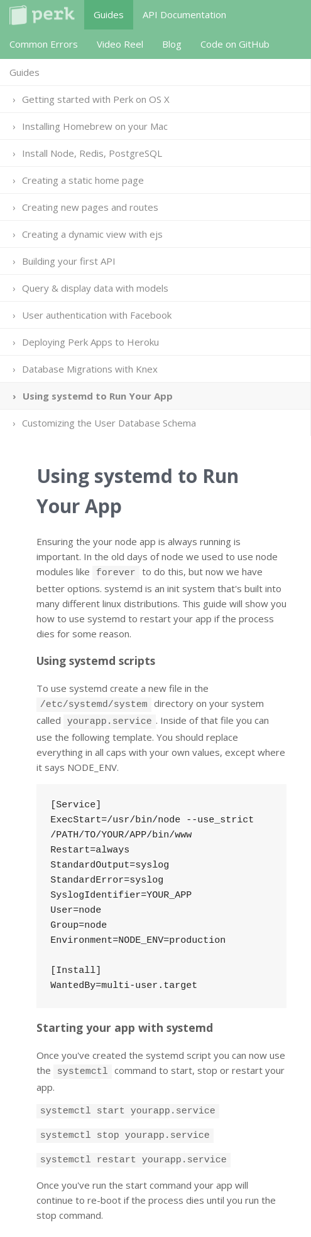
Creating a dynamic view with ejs (92, 234)
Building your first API (69, 261)
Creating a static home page (83, 180)
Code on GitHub (235, 44)
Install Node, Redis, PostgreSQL (92, 153)
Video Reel (120, 44)
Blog (172, 44)
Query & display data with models (95, 288)
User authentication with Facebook (97, 315)
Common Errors (43, 44)
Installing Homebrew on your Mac (95, 126)
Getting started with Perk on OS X (96, 99)
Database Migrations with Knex (90, 369)
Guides (109, 14)
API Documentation (184, 14)
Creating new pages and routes (90, 207)
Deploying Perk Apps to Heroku (90, 342)
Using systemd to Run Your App (98, 396)
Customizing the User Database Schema (109, 423)
